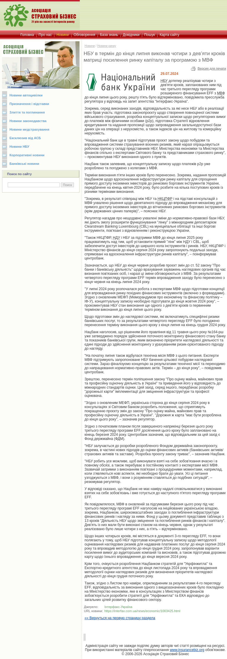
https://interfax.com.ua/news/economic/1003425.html (142, 611)
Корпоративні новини (26, 155)
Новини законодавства (27, 121)
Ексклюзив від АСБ (25, 138)
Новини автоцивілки (26, 95)
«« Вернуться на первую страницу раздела (120, 618)
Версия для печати (211, 68)
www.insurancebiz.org (187, 650)
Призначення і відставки (29, 104)
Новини (90, 45)
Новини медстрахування (29, 129)
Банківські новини (24, 163)
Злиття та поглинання (27, 112)
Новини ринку (106, 45)
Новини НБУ (19, 146)
